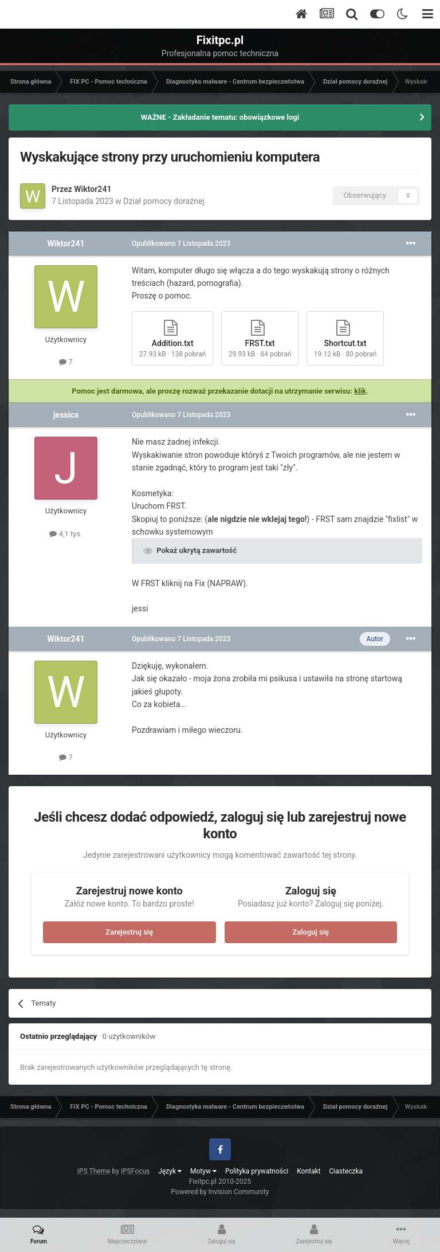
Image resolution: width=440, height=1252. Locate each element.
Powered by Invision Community (220, 1192)
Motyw (203, 1171)
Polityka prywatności (256, 1171)
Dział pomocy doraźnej (163, 201)
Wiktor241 (92, 189)
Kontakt (308, 1171)
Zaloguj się (310, 932)
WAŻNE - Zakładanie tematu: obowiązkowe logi (220, 117)
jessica (65, 414)
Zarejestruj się (129, 932)
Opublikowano (181, 244)
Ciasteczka (346, 1171)
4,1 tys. (65, 533)
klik (360, 391)
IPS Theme (94, 1171)
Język (170, 1171)
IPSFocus (135, 1171)
